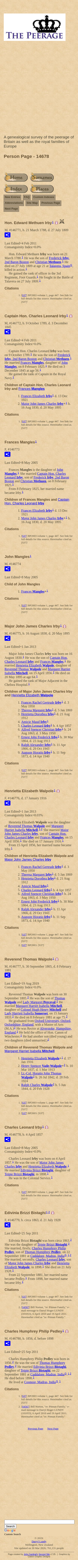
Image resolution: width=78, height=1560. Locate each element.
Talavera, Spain (59, 265)
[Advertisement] (39, 88)
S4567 (25, 1307)
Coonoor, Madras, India (40, 1382)
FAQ (27, 197)
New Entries (12, 197)
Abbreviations (14, 202)
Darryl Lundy (39, 1541)
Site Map (32, 202)
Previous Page (50, 202)
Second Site (44, 1554)
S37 (24, 295)
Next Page (11, 208)
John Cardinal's (31, 1554)
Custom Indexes (43, 197)
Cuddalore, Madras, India (47, 1255)
